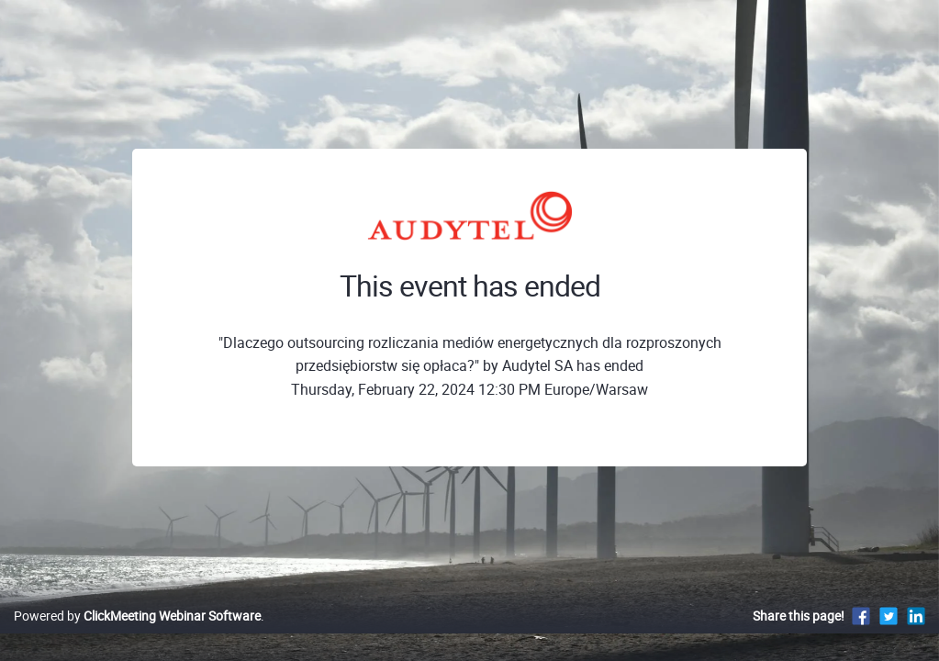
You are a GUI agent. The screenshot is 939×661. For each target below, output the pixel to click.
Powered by (137, 635)
